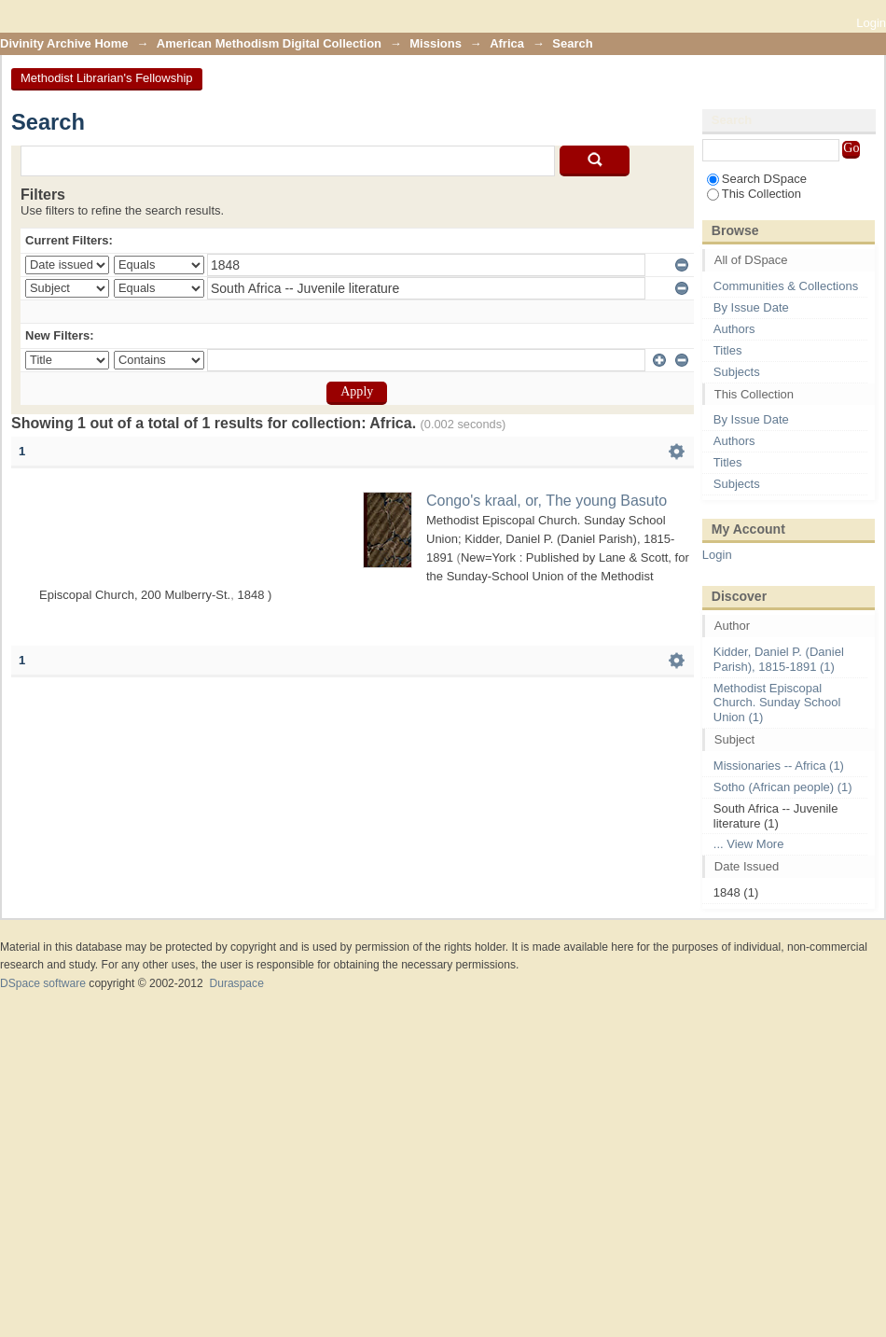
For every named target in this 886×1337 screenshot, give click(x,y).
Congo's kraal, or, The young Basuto (546, 500)
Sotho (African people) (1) (782, 787)
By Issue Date (751, 307)
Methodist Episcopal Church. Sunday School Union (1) (777, 703)
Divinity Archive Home (64, 43)
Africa (507, 43)
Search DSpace (757, 179)
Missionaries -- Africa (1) (778, 766)
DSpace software (43, 983)
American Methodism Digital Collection (269, 43)
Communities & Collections (785, 286)
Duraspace (236, 983)
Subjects (736, 372)
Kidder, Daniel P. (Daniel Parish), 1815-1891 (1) (778, 659)
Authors (734, 329)
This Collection (754, 194)
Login (871, 23)
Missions (435, 43)
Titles (727, 350)
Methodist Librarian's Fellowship (107, 78)
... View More (748, 844)
